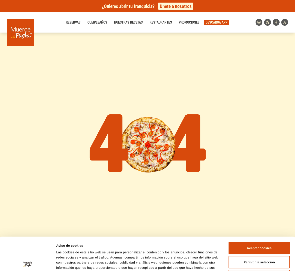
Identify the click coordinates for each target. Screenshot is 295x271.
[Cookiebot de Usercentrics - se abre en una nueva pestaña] (28, 262)
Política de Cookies (106, 239)
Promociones (189, 22)
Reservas (73, 22)
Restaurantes (161, 22)
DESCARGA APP (216, 22)
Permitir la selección (259, 229)
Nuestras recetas (128, 22)
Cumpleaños (97, 22)
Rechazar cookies (259, 243)
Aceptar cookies (259, 215)
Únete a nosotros (176, 6)
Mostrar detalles (230, 262)
